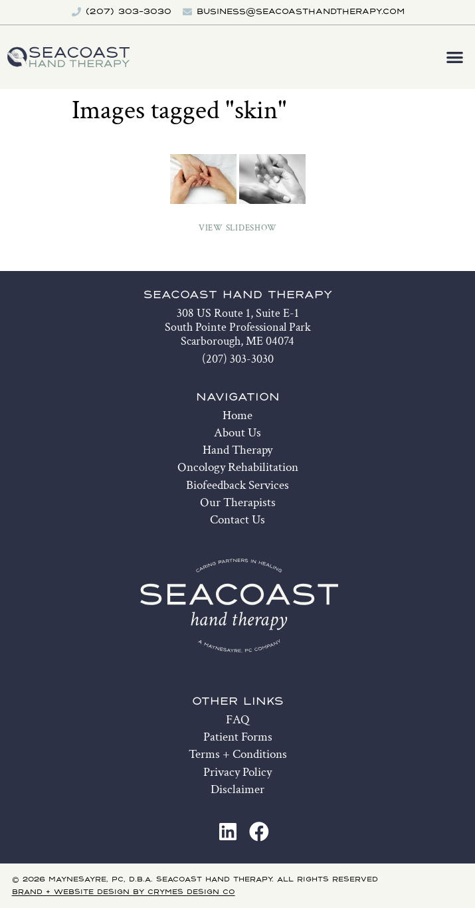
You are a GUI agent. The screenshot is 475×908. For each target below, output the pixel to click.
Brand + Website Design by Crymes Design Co (123, 892)
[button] (455, 56)
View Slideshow (238, 228)
